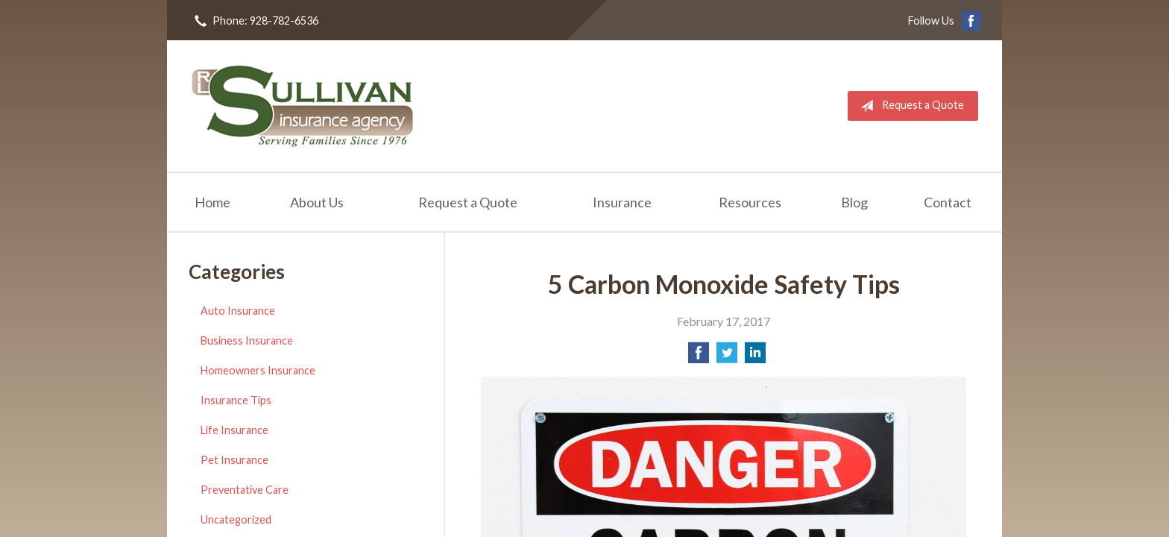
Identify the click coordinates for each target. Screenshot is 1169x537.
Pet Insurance (234, 459)
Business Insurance (247, 340)
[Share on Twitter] (726, 357)
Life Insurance (234, 430)
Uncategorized (236, 519)
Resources (750, 202)
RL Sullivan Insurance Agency (303, 106)
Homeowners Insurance (258, 370)
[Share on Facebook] (698, 357)
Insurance (622, 202)
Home (212, 202)
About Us (317, 202)
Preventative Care (245, 489)
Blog (854, 202)
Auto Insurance (238, 310)
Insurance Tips (236, 400)
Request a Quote (909, 106)
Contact (947, 202)
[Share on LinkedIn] (755, 357)
